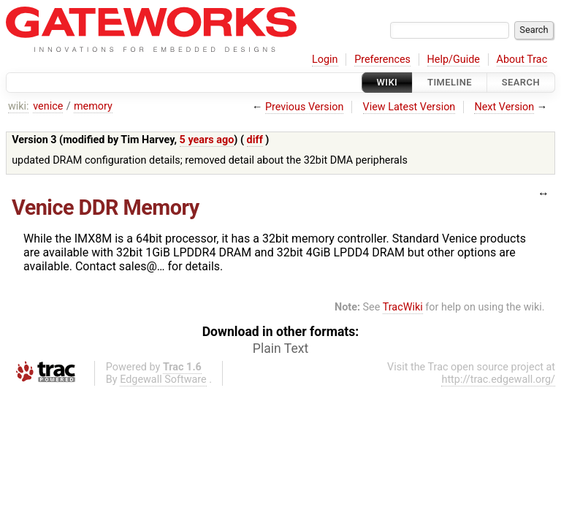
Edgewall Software (163, 379)
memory (93, 106)
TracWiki (403, 307)
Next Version (504, 107)
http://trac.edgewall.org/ (498, 379)
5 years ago (207, 140)
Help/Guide (453, 59)
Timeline (449, 82)
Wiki (387, 82)
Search (521, 82)
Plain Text (280, 348)
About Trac (522, 59)
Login (325, 59)
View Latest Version (409, 107)
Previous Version (304, 107)
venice (48, 106)
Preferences (382, 59)
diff (255, 140)
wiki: (18, 106)
